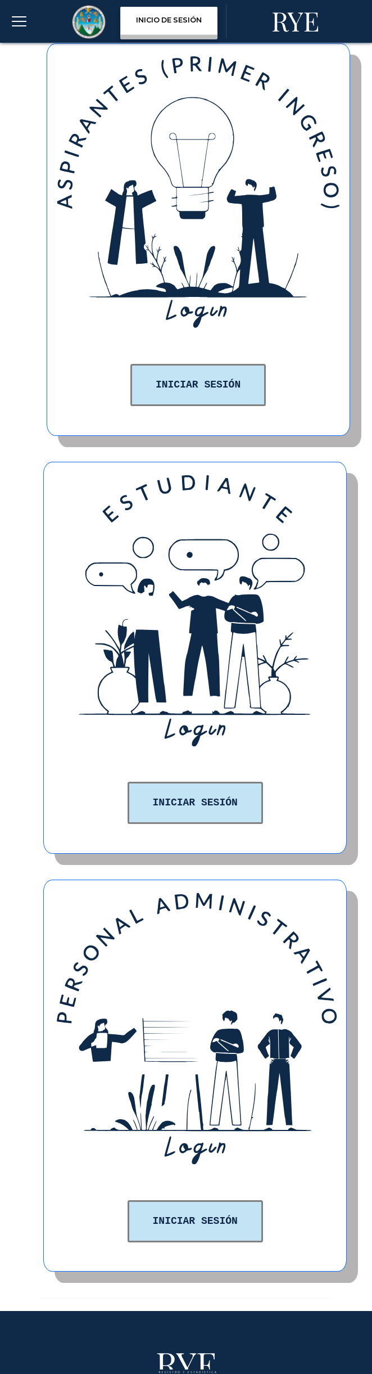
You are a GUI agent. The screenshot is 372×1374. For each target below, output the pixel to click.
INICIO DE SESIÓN (169, 20)
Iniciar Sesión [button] (198, 384)
